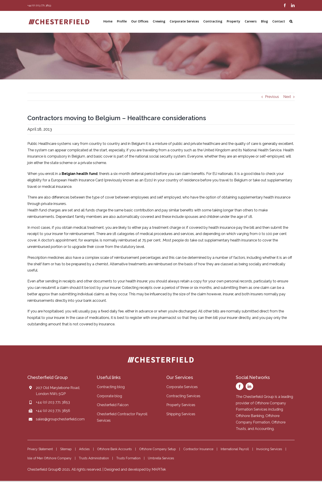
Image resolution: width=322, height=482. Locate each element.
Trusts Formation (128, 458)
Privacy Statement (40, 449)
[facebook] (239, 386)
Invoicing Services (269, 449)
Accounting (264, 429)
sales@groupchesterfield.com (60, 419)
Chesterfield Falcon (112, 405)
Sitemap (66, 449)
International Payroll (235, 449)
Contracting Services (183, 396)
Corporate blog (109, 396)
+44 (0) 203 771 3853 (53, 402)
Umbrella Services (161, 458)
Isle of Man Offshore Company (49, 458)
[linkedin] (249, 386)
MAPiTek (159, 469)
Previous (272, 97)
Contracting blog (111, 387)
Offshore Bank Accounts (114, 449)
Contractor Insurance (198, 449)
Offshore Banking (250, 416)
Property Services (180, 405)
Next (287, 97)
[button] (291, 21)
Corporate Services (182, 387)
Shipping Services (180, 414)
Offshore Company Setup (157, 449)
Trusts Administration (94, 458)
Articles (84, 449)
